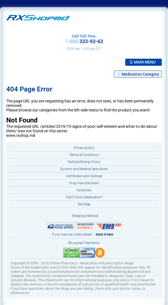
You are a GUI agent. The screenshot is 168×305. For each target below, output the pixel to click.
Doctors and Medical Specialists (84, 169)
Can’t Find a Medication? (84, 197)
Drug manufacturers (84, 183)
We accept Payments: (84, 243)
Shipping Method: (85, 216)
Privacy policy (84, 148)
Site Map (84, 204)
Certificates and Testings (84, 176)
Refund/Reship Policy (84, 162)
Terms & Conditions (84, 155)
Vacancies (84, 190)
